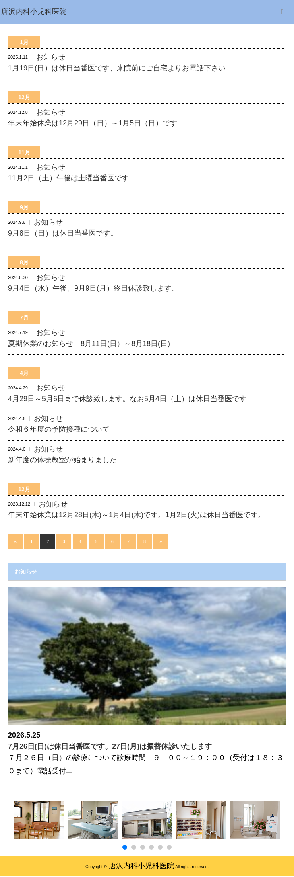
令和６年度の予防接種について (59, 429)
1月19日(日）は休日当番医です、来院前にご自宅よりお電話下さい (117, 68)
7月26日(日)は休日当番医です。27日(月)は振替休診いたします (110, 746)
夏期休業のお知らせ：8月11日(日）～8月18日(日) (89, 344)
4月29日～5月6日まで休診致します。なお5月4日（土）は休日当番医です (127, 399)
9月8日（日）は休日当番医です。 (63, 233)
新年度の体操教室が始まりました (62, 460)
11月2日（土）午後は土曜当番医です (68, 178)
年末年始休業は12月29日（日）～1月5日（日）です (92, 123)
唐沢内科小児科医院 (141, 866)
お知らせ (50, 57)
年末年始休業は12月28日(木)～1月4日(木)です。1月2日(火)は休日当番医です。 (136, 515)
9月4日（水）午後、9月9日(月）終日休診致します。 (93, 288)
